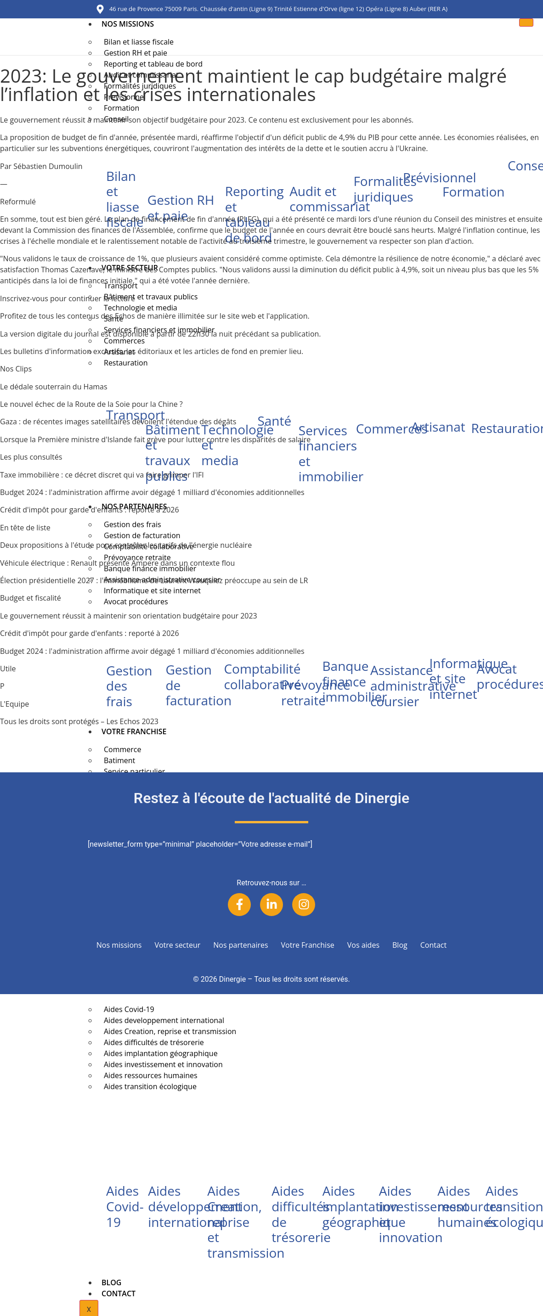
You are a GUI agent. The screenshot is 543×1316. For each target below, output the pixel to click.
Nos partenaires (240, 945)
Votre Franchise (134, 731)
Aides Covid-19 (125, 1206)
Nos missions (128, 24)
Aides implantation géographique (364, 1206)
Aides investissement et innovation (424, 1214)
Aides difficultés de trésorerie (301, 1214)
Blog (111, 1282)
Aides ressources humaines (470, 1206)
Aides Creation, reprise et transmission (245, 1221)
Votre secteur (177, 945)
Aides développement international (195, 1206)
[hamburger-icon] (525, 22)
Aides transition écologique (150, 1086)
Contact (119, 1293)
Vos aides (363, 945)
